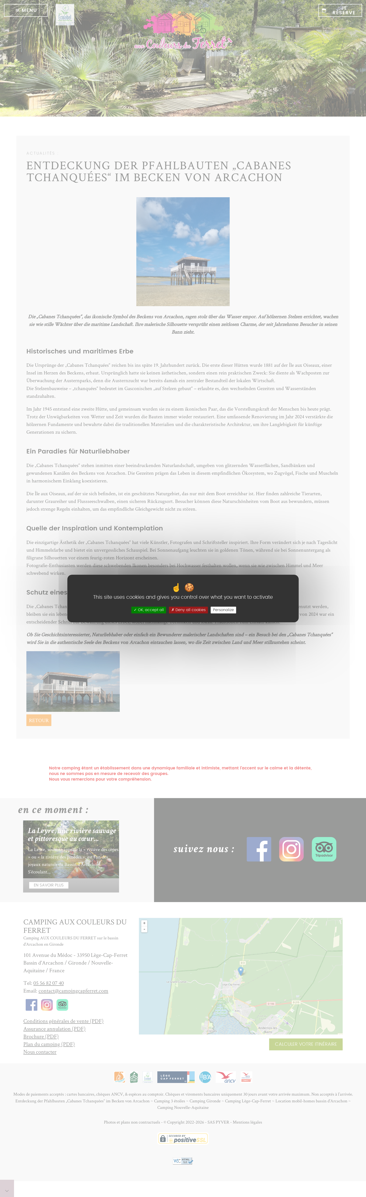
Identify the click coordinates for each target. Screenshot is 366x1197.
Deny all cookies (188, 610)
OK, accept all (149, 610)
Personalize (223, 610)
